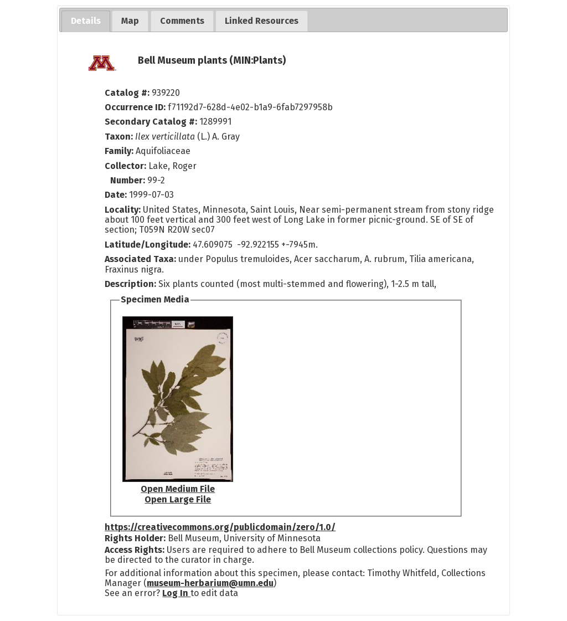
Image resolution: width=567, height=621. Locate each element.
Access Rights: (134, 550)
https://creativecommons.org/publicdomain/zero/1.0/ (220, 527)
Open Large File (178, 499)
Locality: (123, 209)
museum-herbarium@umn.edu (210, 583)
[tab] (85, 21)
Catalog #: (128, 93)
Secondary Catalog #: (151, 121)
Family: (119, 151)
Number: (128, 180)
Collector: (126, 166)
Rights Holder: (135, 538)
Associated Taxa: (141, 259)
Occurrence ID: (136, 107)
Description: (131, 284)
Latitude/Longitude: (147, 244)
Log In (176, 593)
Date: (116, 194)
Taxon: (119, 136)
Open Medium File (178, 489)
